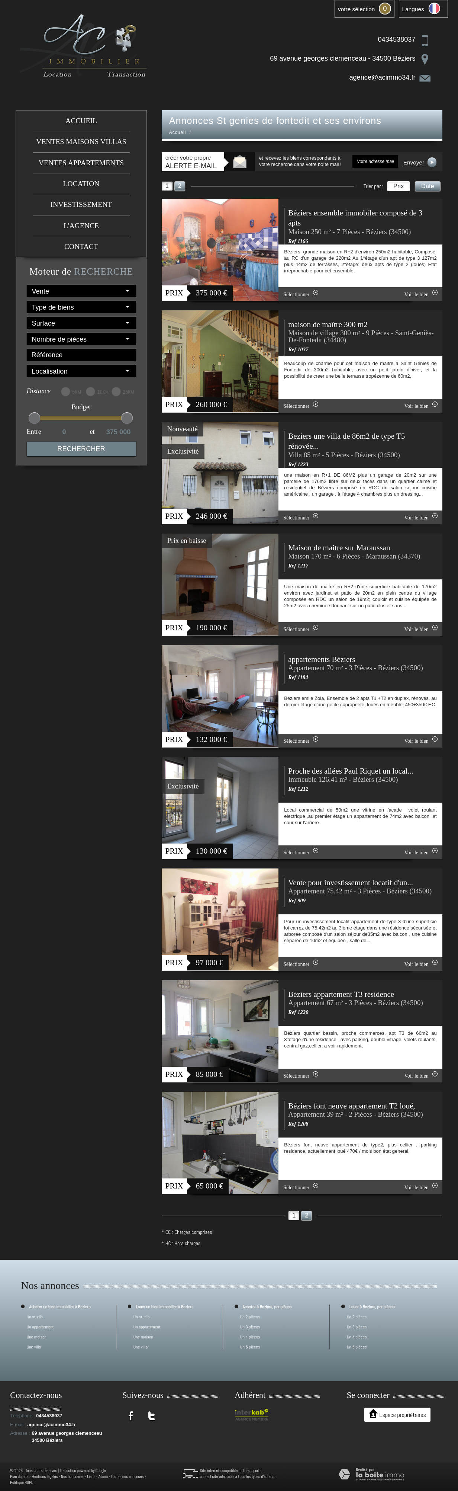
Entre (34, 431)
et (92, 431)
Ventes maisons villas (81, 141)
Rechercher (81, 448)
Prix (398, 186)
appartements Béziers (321, 659)
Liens (91, 1476)
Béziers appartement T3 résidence (341, 994)
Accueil (81, 121)
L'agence (81, 226)
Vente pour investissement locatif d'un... (350, 882)
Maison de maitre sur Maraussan (339, 547)
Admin (103, 1476)
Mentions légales (45, 1476)
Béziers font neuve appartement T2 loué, (351, 1105)
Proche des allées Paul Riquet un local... (350, 771)
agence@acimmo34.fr (382, 77)
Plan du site (19, 1476)
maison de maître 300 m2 (327, 324)
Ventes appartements (81, 163)
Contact (81, 246)
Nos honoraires (72, 1476)
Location (81, 184)
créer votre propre (191, 162)
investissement (81, 204)
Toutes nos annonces (127, 1476)
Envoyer (420, 162)
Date (427, 186)
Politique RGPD (21, 1482)
